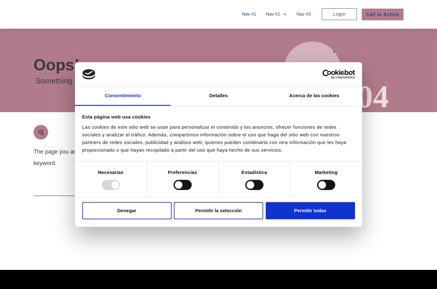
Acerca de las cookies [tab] (314, 95)
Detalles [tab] (218, 95)
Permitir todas (310, 210)
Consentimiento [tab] (123, 95)
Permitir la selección (218, 210)
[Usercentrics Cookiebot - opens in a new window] (327, 74)
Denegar (126, 210)
